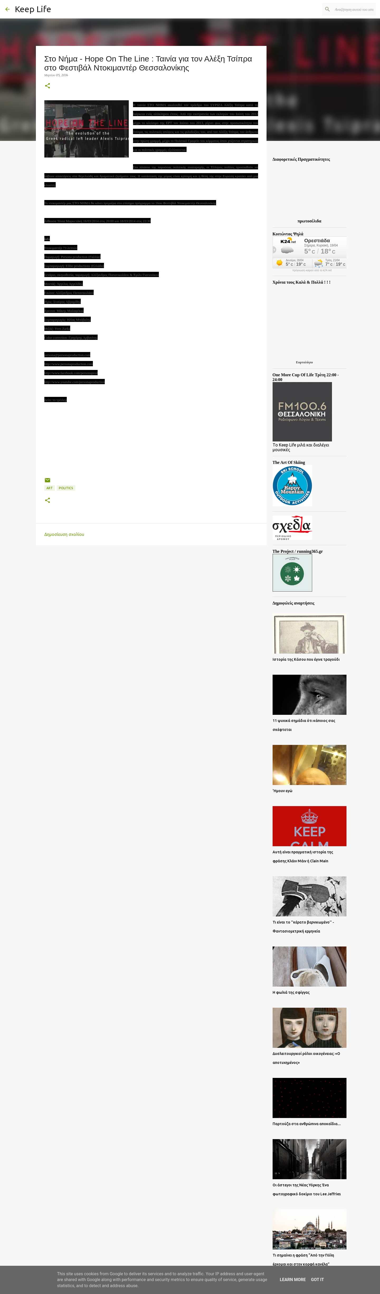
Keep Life (33, 9)
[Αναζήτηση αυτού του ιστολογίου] (348, 9)
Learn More (293, 1279)
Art (49, 488)
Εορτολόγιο (304, 362)
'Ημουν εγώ (282, 791)
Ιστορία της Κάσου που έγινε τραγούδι (306, 659)
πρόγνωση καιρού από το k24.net (312, 270)
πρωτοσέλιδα (309, 221)
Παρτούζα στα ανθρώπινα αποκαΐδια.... (307, 1124)
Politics (66, 488)
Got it (317, 1279)
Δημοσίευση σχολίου (64, 534)
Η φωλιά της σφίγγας (291, 992)
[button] (47, 86)
